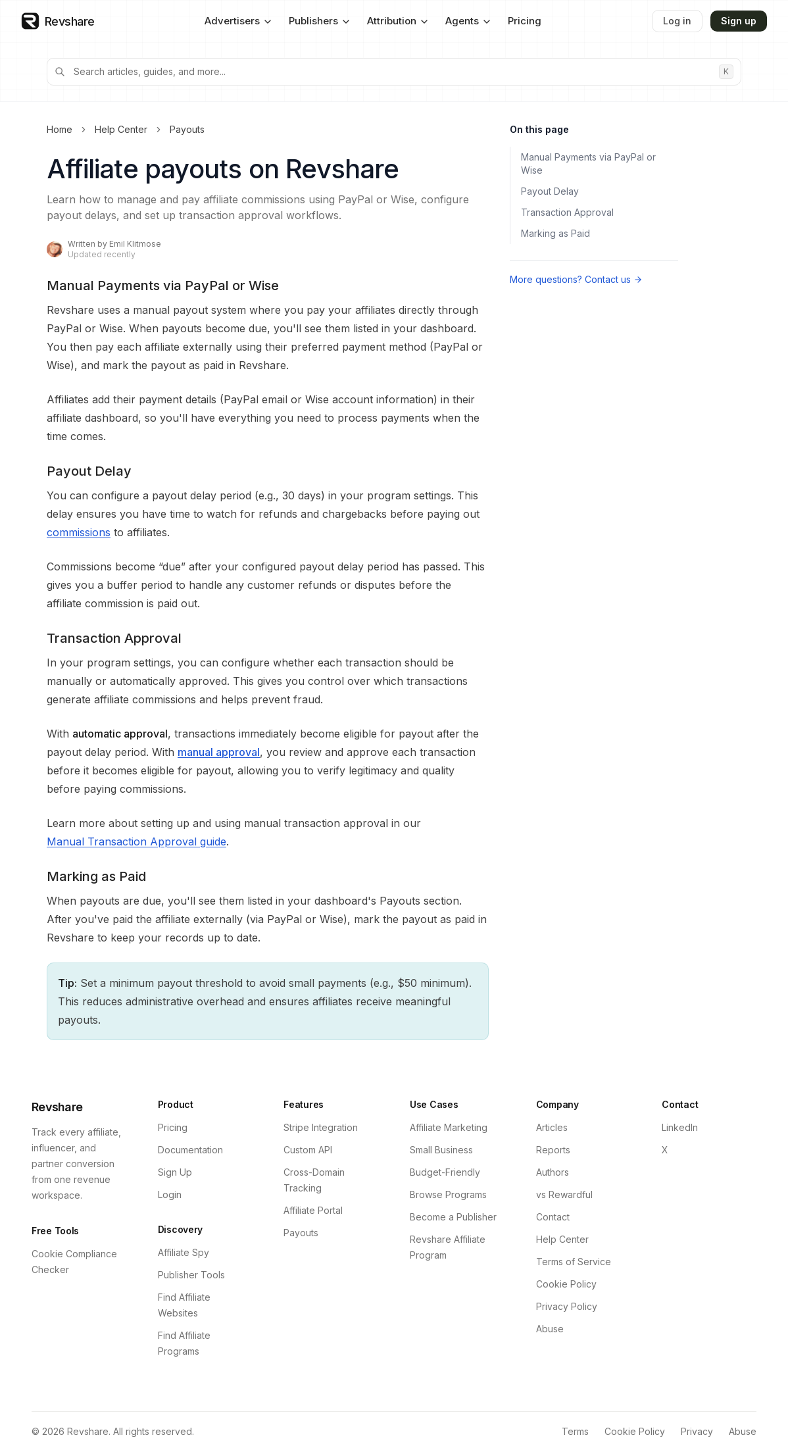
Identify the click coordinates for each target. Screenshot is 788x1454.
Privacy (697, 1431)
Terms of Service (573, 1261)
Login (170, 1194)
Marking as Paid (555, 233)
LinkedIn (680, 1127)
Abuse (550, 1328)
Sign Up (175, 1172)
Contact (553, 1216)
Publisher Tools (191, 1274)
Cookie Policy (566, 1284)
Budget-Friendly (445, 1172)
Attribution (398, 20)
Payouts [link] (187, 129)
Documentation (190, 1149)
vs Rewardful (564, 1194)
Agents (468, 20)
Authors (552, 1172)
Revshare (57, 1107)
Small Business (441, 1149)
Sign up (738, 20)
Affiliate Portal (313, 1210)
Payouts (300, 1232)
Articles (552, 1127)
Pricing (524, 20)
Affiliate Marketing (448, 1127)
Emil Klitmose (135, 244)
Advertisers (239, 20)
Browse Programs (448, 1194)
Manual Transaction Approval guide (136, 841)
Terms (575, 1431)
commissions (79, 532)
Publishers (320, 20)
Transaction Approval (567, 212)
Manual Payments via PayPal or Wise (588, 163)
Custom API (307, 1149)
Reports (553, 1149)
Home (59, 129)
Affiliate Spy (183, 1252)
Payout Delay (550, 191)
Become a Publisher (453, 1216)
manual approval (219, 752)
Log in (677, 20)
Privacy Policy (566, 1306)
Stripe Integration (320, 1127)
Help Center (121, 129)
